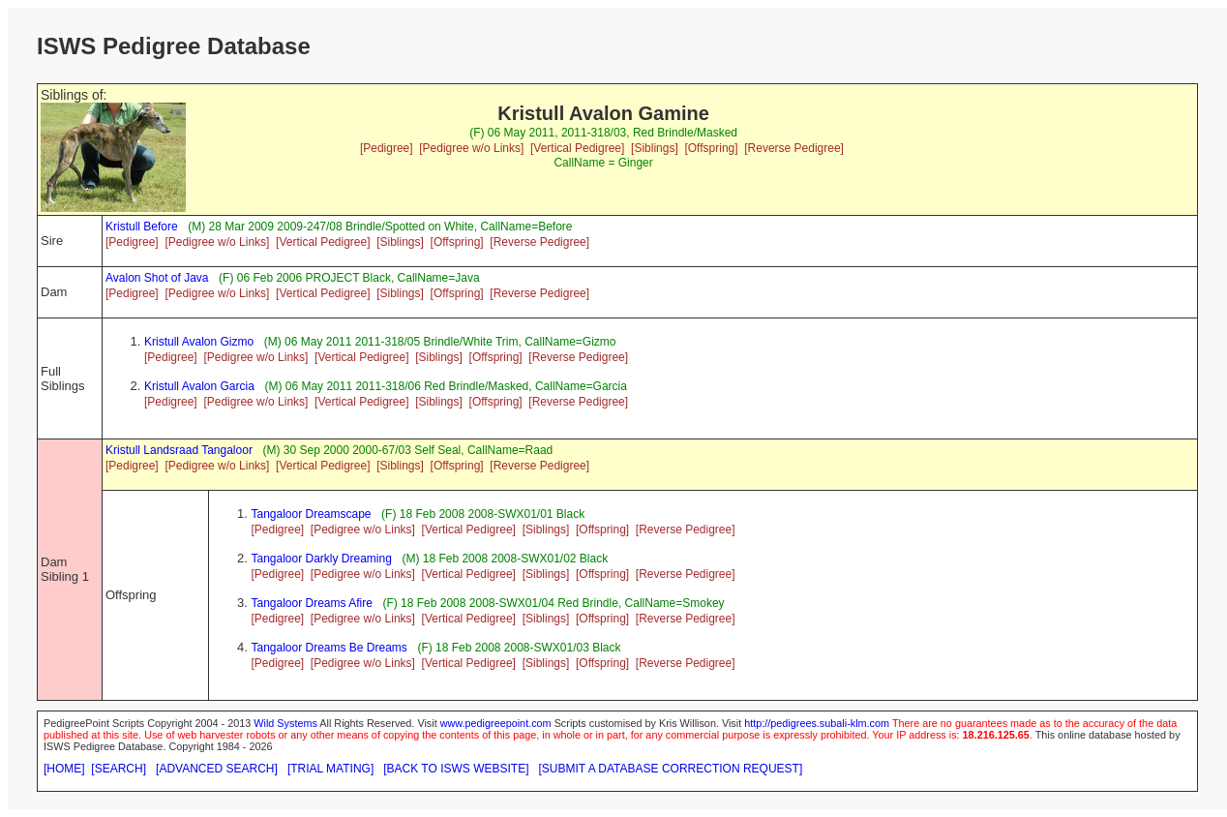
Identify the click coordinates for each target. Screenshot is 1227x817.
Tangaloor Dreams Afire (311, 603)
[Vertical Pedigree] (577, 148)
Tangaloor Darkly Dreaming (321, 558)
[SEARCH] (118, 768)
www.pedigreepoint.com (496, 723)
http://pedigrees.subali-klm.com (816, 723)
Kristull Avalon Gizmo (199, 341)
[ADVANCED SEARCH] (217, 768)
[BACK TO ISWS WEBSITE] (455, 768)
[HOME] (64, 768)
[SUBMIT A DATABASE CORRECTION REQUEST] (671, 768)
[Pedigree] (386, 148)
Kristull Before (141, 226)
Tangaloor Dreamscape (311, 514)
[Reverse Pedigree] (794, 148)
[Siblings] (654, 148)
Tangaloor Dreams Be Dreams (328, 647)
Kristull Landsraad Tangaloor (179, 450)
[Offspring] (710, 148)
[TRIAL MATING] (330, 768)
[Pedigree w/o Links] (471, 148)
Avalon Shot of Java (157, 278)
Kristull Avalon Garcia (199, 386)
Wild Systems (285, 723)
